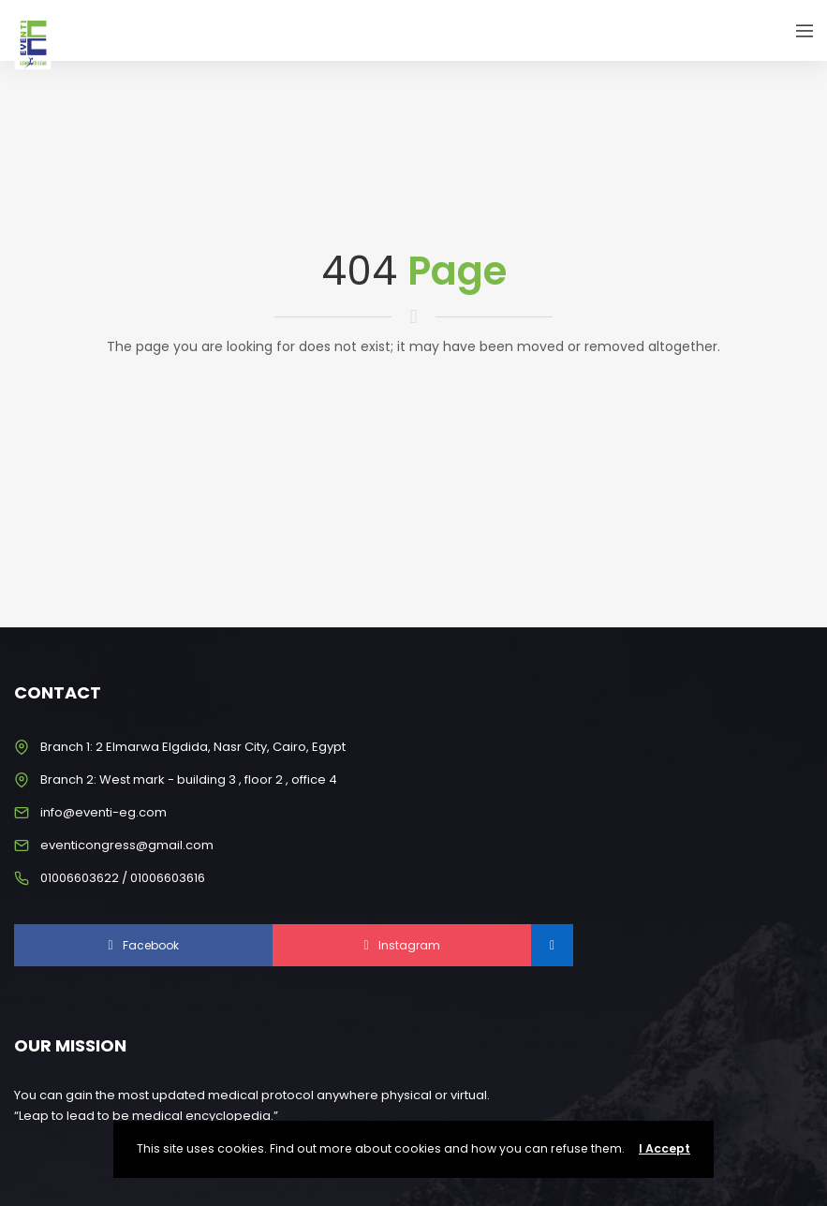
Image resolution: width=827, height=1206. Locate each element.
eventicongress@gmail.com (127, 845)
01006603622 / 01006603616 (122, 878)
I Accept (664, 1148)
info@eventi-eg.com (103, 812)
